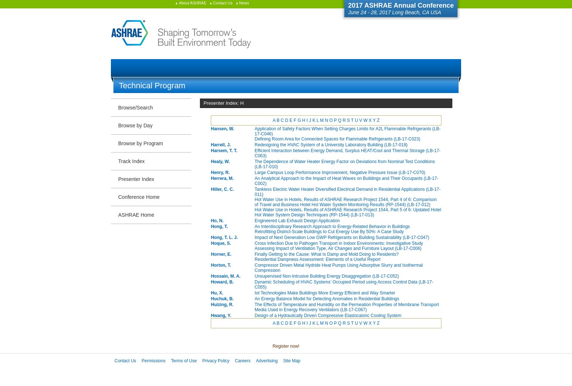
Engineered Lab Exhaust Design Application (297, 220)
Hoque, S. (221, 243)
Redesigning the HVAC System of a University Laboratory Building (331, 144)
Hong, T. (219, 226)
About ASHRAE (192, 3)
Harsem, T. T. (224, 150)
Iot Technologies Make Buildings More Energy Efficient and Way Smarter (325, 293)
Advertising (267, 360)
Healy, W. (220, 161)
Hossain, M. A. (226, 276)
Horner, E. (221, 254)
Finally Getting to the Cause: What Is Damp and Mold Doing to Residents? (327, 254)
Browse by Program (140, 143)
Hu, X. (217, 293)
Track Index (131, 161)
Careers (243, 360)
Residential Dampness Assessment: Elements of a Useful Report (317, 259)
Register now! (286, 346)
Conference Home (139, 197)
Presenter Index (136, 179)
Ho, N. (217, 220)
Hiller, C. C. (222, 189)
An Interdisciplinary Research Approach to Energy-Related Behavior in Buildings (332, 226)
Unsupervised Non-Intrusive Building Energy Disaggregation (327, 276)
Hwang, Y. (221, 315)
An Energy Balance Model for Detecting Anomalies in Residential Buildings (327, 298)
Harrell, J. (221, 144)
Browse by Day (135, 125)
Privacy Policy (215, 360)
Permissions (153, 360)
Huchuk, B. (222, 298)
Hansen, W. (222, 128)
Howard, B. (222, 282)
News (244, 3)
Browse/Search (135, 108)
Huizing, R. (222, 304)
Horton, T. (221, 265)
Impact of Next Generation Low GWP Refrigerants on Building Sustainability (342, 237)
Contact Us (222, 3)
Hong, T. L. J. (224, 237)
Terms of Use (184, 360)
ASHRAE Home (136, 215)
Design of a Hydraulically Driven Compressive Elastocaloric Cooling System (328, 315)
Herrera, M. (222, 178)
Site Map (291, 360)
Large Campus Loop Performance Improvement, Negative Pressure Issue (340, 172)
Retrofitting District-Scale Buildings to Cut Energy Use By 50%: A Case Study (329, 231)
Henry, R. (220, 172)
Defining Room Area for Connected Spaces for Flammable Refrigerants (337, 139)
